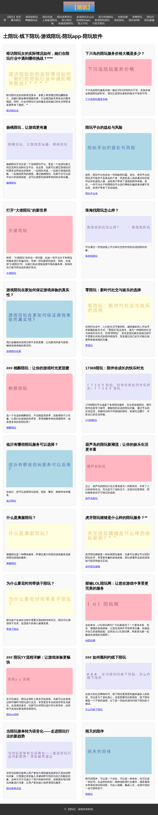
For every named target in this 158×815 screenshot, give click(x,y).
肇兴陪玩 (16, 20)
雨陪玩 (89, 794)
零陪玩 (89, 345)
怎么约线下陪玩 (94, 709)
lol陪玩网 (90, 640)
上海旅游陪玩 (49, 20)
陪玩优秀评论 (64, 17)
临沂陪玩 (11, 500)
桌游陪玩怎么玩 (85, 17)
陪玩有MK (134, 20)
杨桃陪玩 (11, 183)
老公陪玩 (67, 20)
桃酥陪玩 (11, 427)
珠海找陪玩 (91, 256)
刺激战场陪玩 (65, 23)
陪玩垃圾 (47, 17)
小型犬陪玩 (98, 23)
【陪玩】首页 (13, 17)
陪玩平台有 (91, 193)
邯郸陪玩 (137, 17)
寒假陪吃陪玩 (102, 20)
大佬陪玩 (11, 273)
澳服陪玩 (11, 563)
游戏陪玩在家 (13, 351)
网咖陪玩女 (31, 20)
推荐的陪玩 (32, 17)
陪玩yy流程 (12, 714)
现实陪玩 (119, 20)
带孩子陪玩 (12, 629)
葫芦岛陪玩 (91, 498)
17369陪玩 (91, 420)
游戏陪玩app (83, 20)
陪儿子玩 (83, 23)
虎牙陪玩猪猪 (92, 566)
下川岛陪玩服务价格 (96, 99)
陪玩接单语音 (13, 788)
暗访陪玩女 (12, 110)
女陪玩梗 (123, 17)
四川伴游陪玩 (105, 17)
